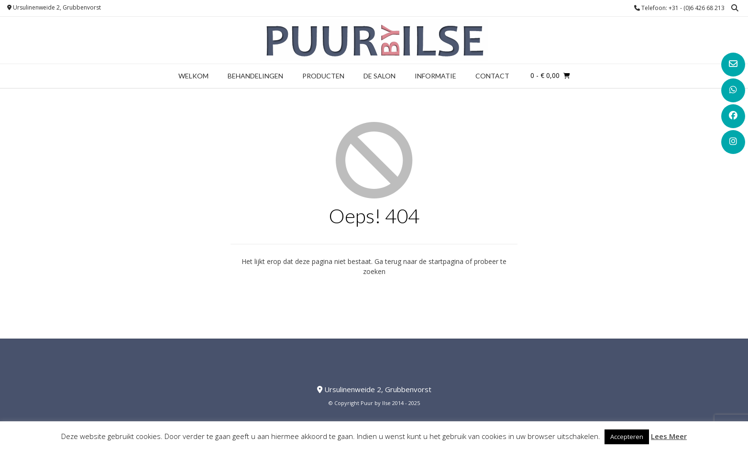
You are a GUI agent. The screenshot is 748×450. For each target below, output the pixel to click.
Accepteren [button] (626, 436)
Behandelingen (255, 76)
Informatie (435, 76)
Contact (492, 76)
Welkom (193, 76)
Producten (323, 76)
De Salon (379, 76)
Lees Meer (669, 436)
